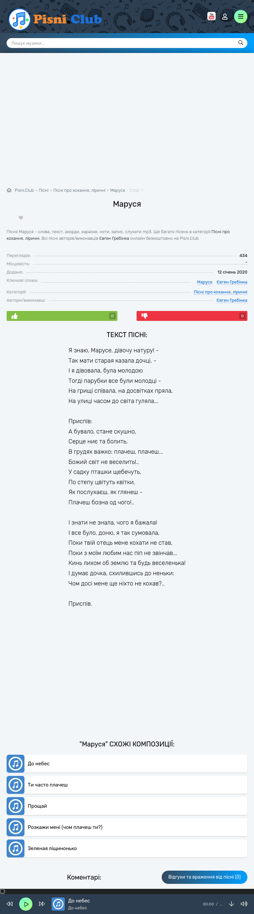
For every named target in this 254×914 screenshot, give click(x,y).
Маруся (117, 174)
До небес (39, 732)
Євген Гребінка (114, 222)
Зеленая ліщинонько (52, 817)
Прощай (37, 774)
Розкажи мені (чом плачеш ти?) (65, 795)
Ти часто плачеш (48, 753)
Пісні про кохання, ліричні (220, 276)
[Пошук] (240, 43)
